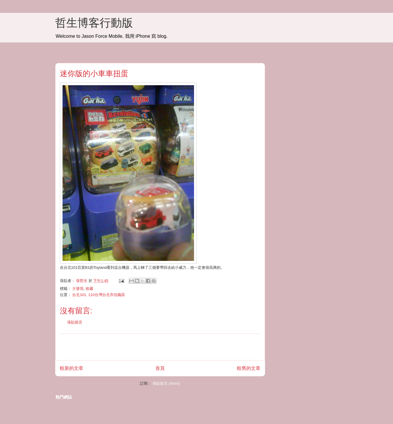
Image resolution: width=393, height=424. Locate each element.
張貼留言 (74, 322)
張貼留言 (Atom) (166, 383)
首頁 (160, 368)
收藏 (89, 288)
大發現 (78, 288)
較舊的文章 (248, 368)
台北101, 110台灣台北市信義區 (98, 295)
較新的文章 (71, 368)
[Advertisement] (160, 347)
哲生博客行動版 (94, 23)
